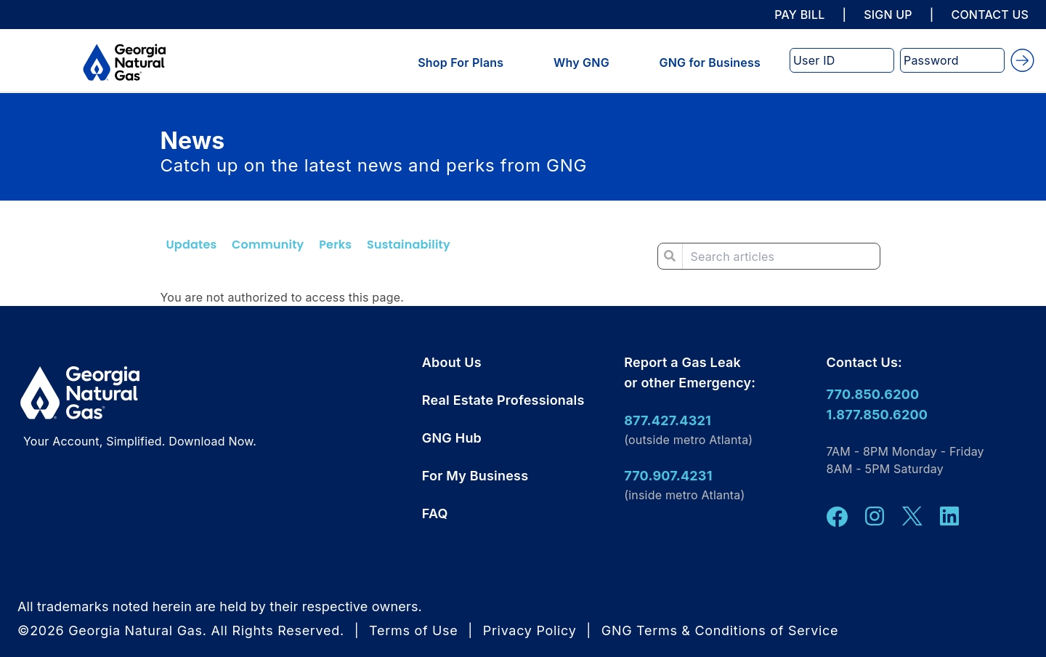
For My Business (475, 475)
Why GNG (581, 62)
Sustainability (408, 244)
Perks (335, 244)
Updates (191, 244)
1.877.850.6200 (877, 414)
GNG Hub (452, 438)
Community (268, 244)
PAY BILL (799, 14)
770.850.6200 (873, 394)
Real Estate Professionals (503, 400)
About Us (452, 362)
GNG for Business (710, 62)
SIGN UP (888, 14)
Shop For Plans (460, 62)
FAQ (435, 513)
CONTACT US (990, 14)
